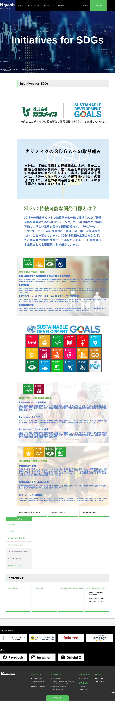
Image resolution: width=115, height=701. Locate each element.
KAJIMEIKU (3, 69)
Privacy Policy (84, 689)
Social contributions (57, 512)
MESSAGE (12, 524)
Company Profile (14, 69)
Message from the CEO (39, 681)
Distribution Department (59, 686)
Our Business (56, 678)
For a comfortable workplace (29, 512)
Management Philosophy (16, 538)
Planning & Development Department (63, 681)
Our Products (84, 678)
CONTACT (98, 5)
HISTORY (11, 531)
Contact (82, 686)
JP (82, 5)
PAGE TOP (57, 698)
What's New (99, 678)
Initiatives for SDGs (89, 512)
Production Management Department (63, 684)
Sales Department (57, 689)
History (34, 684)
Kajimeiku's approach (27, 69)
